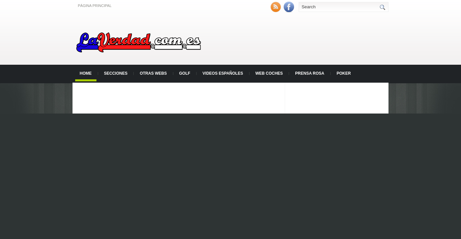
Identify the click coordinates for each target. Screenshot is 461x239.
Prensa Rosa (309, 73)
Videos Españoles (223, 73)
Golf (184, 73)
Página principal (94, 6)
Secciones (116, 73)
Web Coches (269, 73)
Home (86, 73)
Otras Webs (153, 73)
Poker (344, 73)
